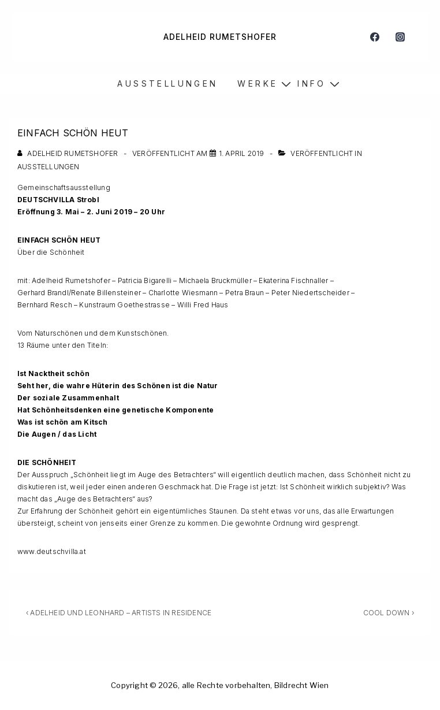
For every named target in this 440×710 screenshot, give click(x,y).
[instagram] (399, 37)
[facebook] (374, 37)
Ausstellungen (48, 166)
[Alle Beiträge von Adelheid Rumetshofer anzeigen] (68, 153)
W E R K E (256, 83)
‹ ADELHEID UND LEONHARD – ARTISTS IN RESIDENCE (118, 612)
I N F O (310, 83)
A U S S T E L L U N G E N (166, 83)
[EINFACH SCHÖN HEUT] (241, 153)
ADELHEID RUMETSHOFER (220, 37)
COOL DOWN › (388, 612)
